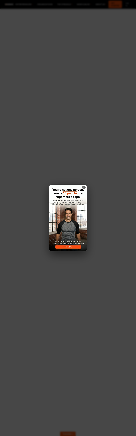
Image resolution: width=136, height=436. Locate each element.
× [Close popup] (83, 187)
